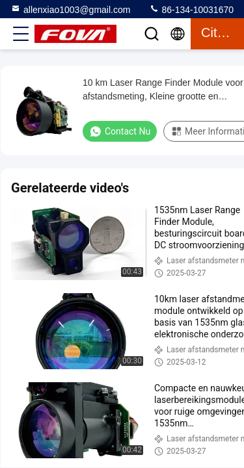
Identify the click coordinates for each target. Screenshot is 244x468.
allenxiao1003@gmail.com (70, 9)
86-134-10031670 (191, 9)
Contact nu (119, 131)
